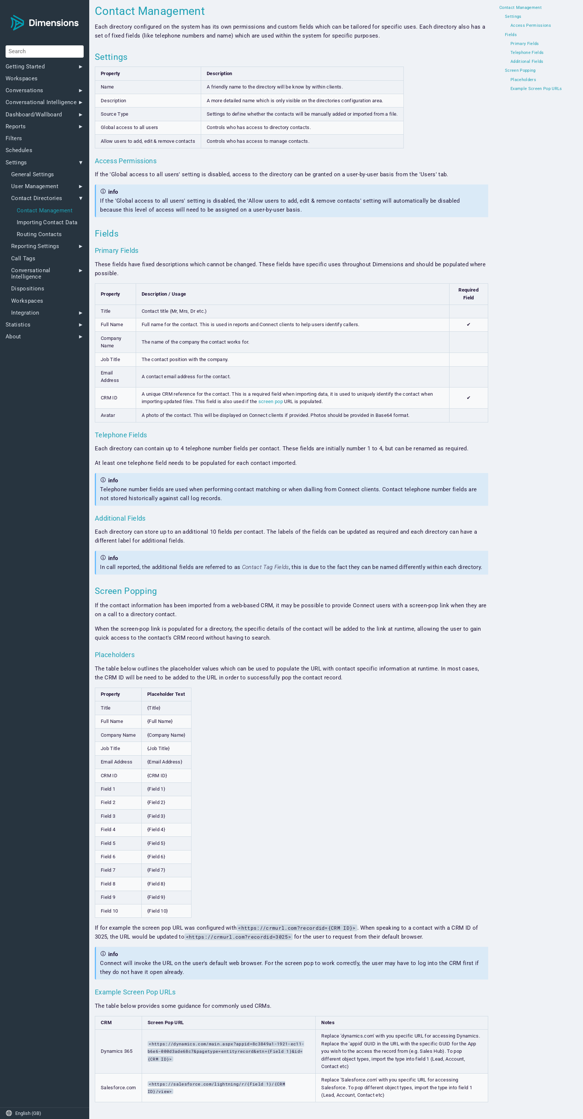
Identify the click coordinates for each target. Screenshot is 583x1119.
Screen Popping (520, 70)
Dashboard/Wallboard (34, 115)
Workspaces (22, 78)
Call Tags (23, 258)
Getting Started (25, 67)
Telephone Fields (527, 53)
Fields (511, 35)
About (13, 337)
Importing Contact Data (47, 222)
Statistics (18, 325)
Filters (14, 138)
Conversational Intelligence (41, 102)
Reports (16, 126)
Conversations (24, 90)
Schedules (19, 150)
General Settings (32, 174)
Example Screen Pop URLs (536, 89)
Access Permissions (530, 25)
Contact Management (45, 211)
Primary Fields (524, 44)
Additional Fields (527, 62)
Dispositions (27, 289)
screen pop (270, 401)
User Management (34, 186)
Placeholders (523, 80)
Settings (16, 163)
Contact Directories (36, 198)
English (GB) (23, 1113)
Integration (25, 313)
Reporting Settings (35, 246)
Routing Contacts (39, 234)
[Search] (45, 51)
